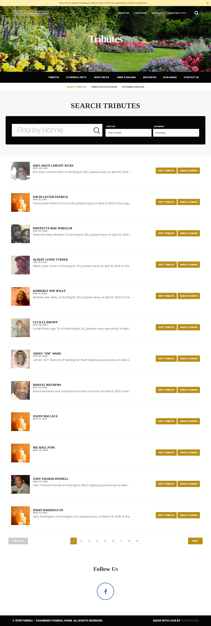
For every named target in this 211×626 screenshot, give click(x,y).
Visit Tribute (167, 170)
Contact (157, 13)
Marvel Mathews (47, 384)
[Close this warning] (207, 3)
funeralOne (190, 620)
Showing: (159, 126)
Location (140, 13)
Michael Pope (44, 447)
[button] (196, 13)
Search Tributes (76, 86)
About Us (123, 13)
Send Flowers (190, 170)
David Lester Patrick (50, 197)
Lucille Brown (45, 322)
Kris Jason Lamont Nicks (53, 165)
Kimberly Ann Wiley (49, 291)
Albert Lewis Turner (50, 259)
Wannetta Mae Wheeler (52, 228)
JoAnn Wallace (45, 416)
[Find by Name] (51, 130)
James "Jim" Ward (47, 353)
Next (195, 540)
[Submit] (96, 130)
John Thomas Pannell (51, 478)
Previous (18, 540)
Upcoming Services (133, 86)
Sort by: (111, 126)
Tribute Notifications (104, 86)
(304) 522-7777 (177, 13)
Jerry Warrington (48, 510)
